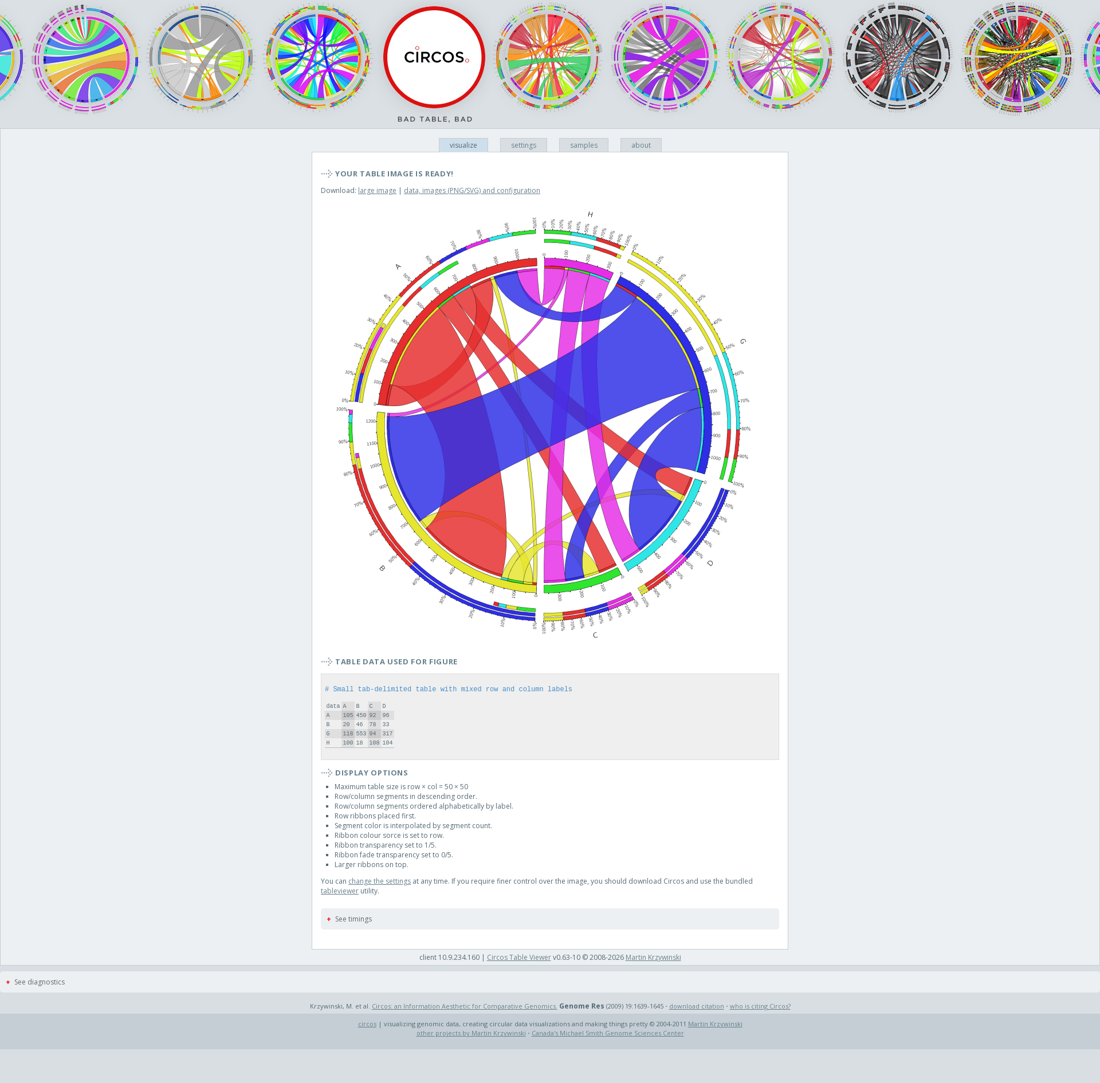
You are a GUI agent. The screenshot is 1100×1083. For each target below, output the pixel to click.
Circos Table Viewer (519, 973)
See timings (353, 934)
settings (523, 145)
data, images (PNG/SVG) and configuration (472, 190)
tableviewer (340, 906)
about (641, 145)
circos (367, 1039)
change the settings (379, 896)
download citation (696, 1021)
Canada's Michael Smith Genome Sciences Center (608, 1048)
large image (377, 190)
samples (584, 145)
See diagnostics (39, 997)
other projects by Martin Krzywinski (471, 1048)
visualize (463, 145)
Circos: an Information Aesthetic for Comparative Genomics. (464, 1021)
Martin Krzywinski (653, 973)
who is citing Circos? (760, 1021)
